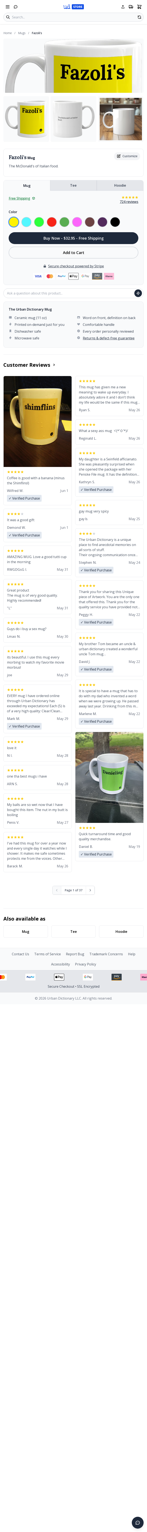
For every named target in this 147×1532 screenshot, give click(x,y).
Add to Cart (73, 252)
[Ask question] (138, 293)
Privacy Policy (85, 964)
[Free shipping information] (131, 7)
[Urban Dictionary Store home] (73, 6)
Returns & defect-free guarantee (109, 338)
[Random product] (139, 17)
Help (131, 954)
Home (7, 33)
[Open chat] (15, 7)
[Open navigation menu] (7, 7)
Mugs (22, 33)
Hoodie (120, 185)
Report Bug (75, 954)
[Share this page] (123, 7)
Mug (26, 185)
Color (13, 212)
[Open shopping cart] (139, 7)
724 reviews (129, 201)
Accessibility (60, 964)
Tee (73, 185)
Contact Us (20, 954)
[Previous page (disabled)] (57, 890)
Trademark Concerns (106, 954)
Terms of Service (47, 954)
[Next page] (90, 890)
